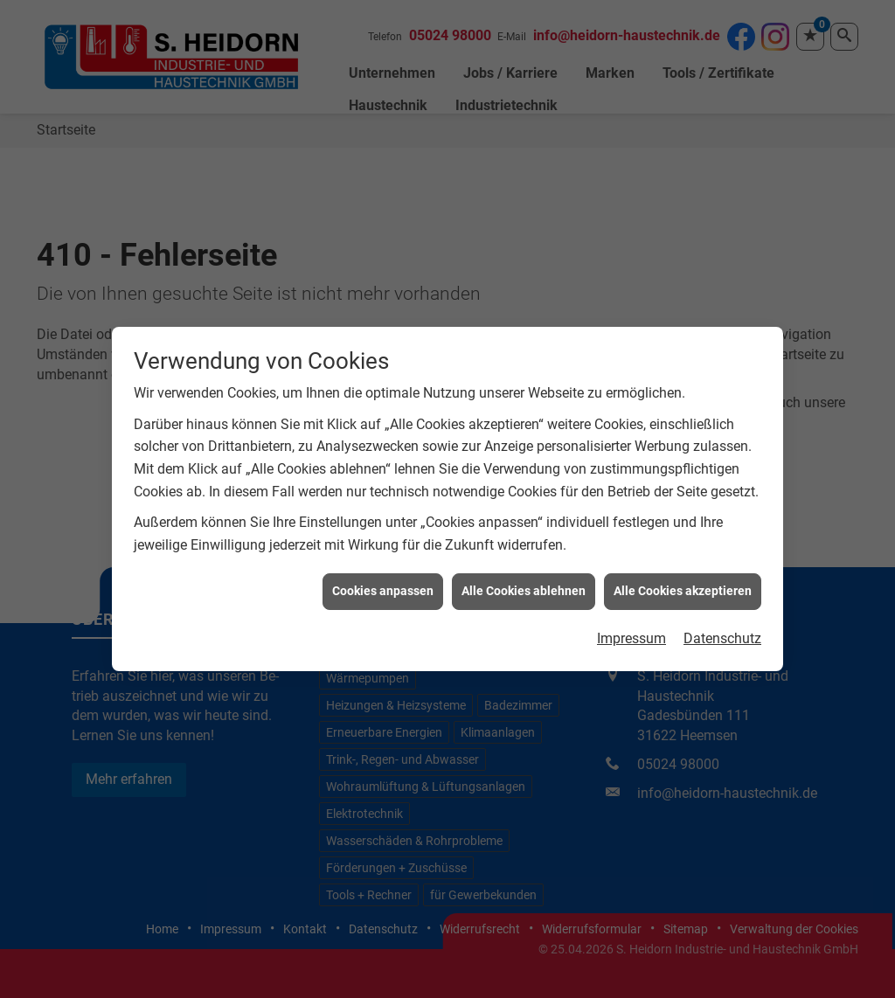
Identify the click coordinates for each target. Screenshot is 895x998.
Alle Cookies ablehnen (523, 586)
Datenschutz (722, 633)
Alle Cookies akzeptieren (683, 586)
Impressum (631, 633)
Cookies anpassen (383, 586)
